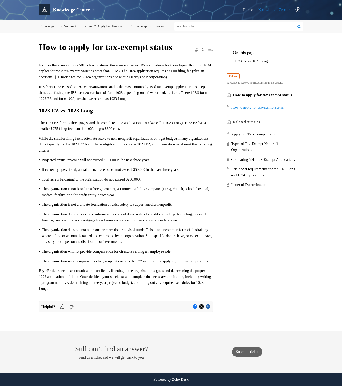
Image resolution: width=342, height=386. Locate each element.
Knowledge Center (274, 10)
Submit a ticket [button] (247, 352)
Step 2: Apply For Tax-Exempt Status (113, 26)
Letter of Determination (250, 191)
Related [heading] (247, 122)
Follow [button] (234, 76)
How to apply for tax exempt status (155, 26)
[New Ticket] (247, 352)
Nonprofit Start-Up (76, 26)
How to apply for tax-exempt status (258, 107)
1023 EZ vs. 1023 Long (251, 61)
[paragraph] (126, 181)
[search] (238, 26)
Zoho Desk (180, 379)
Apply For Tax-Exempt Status (254, 134)
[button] (298, 9)
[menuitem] (247, 9)
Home (248, 10)
